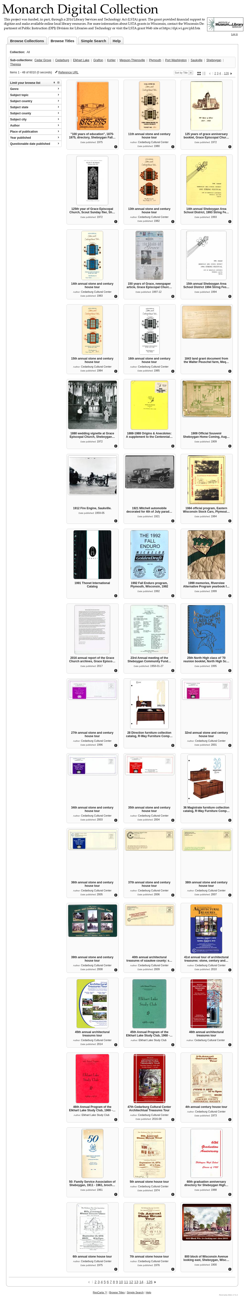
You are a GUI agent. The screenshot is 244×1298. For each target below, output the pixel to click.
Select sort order (190, 73)
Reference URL (68, 72)
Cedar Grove (43, 60)
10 (121, 1282)
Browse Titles (62, 41)
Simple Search (93, 41)
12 (131, 1282)
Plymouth (155, 60)
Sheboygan (213, 60)
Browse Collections (27, 41)
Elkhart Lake (81, 60)
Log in (234, 34)
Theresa (15, 64)
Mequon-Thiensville (132, 60)
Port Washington (176, 60)
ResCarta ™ (100, 1292)
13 (136, 1282)
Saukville (196, 60)
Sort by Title (181, 72)
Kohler (111, 60)
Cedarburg (62, 60)
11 (126, 1282)
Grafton (98, 60)
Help (117, 41)
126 (226, 73)
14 (141, 1282)
